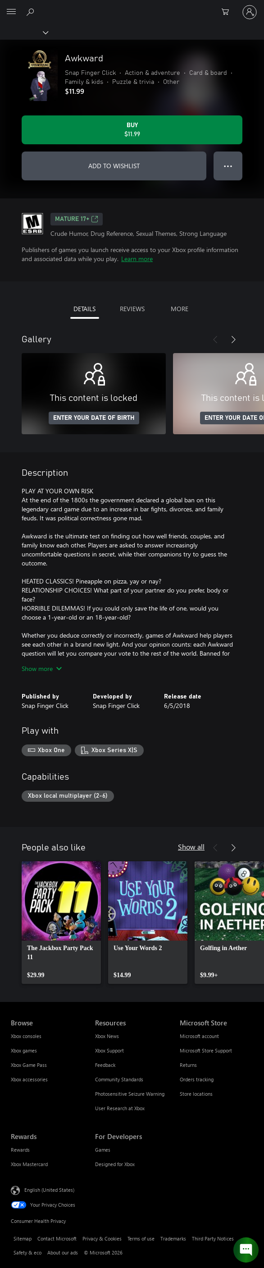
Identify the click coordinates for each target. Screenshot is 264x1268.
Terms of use (141, 1238)
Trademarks (173, 1238)
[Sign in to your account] (249, 12)
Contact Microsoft (57, 1238)
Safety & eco (27, 1252)
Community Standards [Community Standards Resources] (119, 1079)
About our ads (62, 1252)
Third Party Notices (213, 1238)
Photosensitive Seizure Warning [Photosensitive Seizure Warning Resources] (129, 1094)
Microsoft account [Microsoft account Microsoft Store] (199, 1036)
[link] (61, 922)
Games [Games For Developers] (102, 1150)
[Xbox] (24, 32)
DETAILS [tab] (84, 308)
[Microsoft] (131, 6)
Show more (42, 668)
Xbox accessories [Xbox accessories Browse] (29, 1079)
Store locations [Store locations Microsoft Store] (196, 1094)
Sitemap (23, 1238)
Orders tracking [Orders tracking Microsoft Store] (197, 1079)
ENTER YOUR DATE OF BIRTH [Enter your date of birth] (94, 418)
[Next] (233, 339)
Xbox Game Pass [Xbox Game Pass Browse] (29, 1065)
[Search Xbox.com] (31, 12)
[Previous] (215, 339)
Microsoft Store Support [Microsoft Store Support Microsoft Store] (206, 1050)
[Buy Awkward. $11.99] (132, 129)
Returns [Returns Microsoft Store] (188, 1065)
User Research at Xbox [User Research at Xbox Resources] (120, 1108)
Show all (191, 846)
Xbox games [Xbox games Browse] (24, 1050)
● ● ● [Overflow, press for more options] (228, 165)
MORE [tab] (179, 308)
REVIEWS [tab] (132, 308)
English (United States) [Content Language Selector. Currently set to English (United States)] (49, 1190)
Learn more (137, 258)
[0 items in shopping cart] (228, 12)
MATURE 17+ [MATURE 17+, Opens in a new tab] (76, 219)
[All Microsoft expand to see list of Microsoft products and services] (11, 12)
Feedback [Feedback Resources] (105, 1065)
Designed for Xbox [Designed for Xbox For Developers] (115, 1164)
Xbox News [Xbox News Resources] (107, 1036)
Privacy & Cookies (102, 1238)
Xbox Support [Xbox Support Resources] (109, 1050)
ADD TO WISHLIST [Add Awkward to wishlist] (114, 165)
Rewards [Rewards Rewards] (20, 1150)
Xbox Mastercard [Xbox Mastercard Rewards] (29, 1164)
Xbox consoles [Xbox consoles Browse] (26, 1036)
